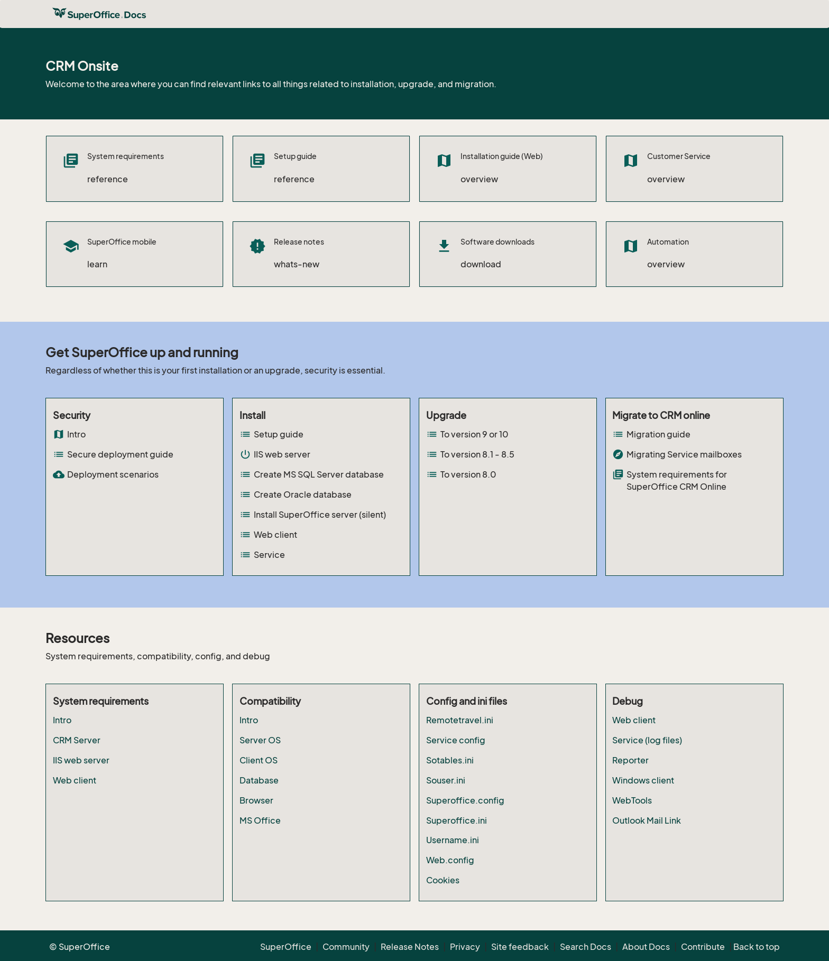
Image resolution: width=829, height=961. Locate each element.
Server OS (260, 740)
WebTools (632, 800)
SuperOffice (285, 946)
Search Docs (585, 946)
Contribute (703, 946)
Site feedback (520, 946)
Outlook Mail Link (646, 820)
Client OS (259, 760)
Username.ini (452, 840)
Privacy (465, 946)
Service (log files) (647, 740)
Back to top (756, 946)
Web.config (450, 860)
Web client (74, 780)
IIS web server (81, 760)
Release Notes (410, 946)
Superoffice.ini (456, 820)
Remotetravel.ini (459, 720)
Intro (62, 720)
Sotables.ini (450, 760)
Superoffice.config (465, 800)
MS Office (260, 820)
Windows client (643, 780)
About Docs (646, 946)
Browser (256, 800)
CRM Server (76, 740)
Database (259, 780)
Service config (455, 740)
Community (346, 946)
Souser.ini (445, 780)
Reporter (630, 760)
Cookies (442, 880)
